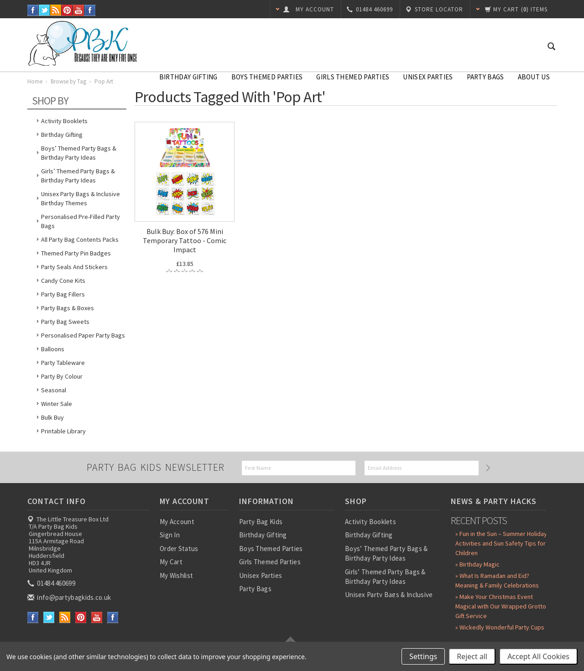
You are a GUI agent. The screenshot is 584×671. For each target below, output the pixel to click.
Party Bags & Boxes (67, 308)
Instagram (90, 10)
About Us (534, 77)
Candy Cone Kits (63, 280)
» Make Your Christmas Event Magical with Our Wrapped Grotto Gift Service (500, 606)
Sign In (170, 535)
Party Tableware (63, 363)
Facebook (33, 10)
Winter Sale (56, 404)
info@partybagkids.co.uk (70, 597)
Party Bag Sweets (65, 321)
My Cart (171, 561)
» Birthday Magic (477, 564)
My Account (177, 521)
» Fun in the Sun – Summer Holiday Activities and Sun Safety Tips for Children (501, 543)
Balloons (52, 349)
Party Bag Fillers (63, 294)
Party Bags (485, 77)
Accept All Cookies (538, 656)
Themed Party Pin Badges (76, 253)
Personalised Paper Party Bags (83, 335)
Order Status (179, 548)
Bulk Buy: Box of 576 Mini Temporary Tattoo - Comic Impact (184, 240)
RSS (56, 10)
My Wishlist (176, 575)
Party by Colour (62, 376)
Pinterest (67, 10)
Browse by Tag (68, 81)
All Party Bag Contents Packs (80, 239)
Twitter (44, 10)
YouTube (78, 10)
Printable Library (63, 431)
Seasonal (53, 390)
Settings (423, 656)
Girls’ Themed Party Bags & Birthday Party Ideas (78, 175)
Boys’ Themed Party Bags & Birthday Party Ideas (78, 152)
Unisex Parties (428, 77)
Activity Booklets (64, 121)
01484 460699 (52, 583)
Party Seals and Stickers (74, 267)
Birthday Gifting (188, 77)
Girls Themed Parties (352, 77)
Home (34, 81)
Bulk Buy (52, 417)
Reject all (472, 656)
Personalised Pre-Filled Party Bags (80, 221)
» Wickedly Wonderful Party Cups (499, 627)
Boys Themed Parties (267, 77)
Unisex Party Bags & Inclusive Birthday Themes (80, 198)
